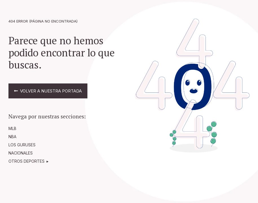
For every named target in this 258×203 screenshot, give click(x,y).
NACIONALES (20, 153)
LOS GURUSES (22, 144)
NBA (12, 136)
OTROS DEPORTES (26, 161)
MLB (12, 128)
